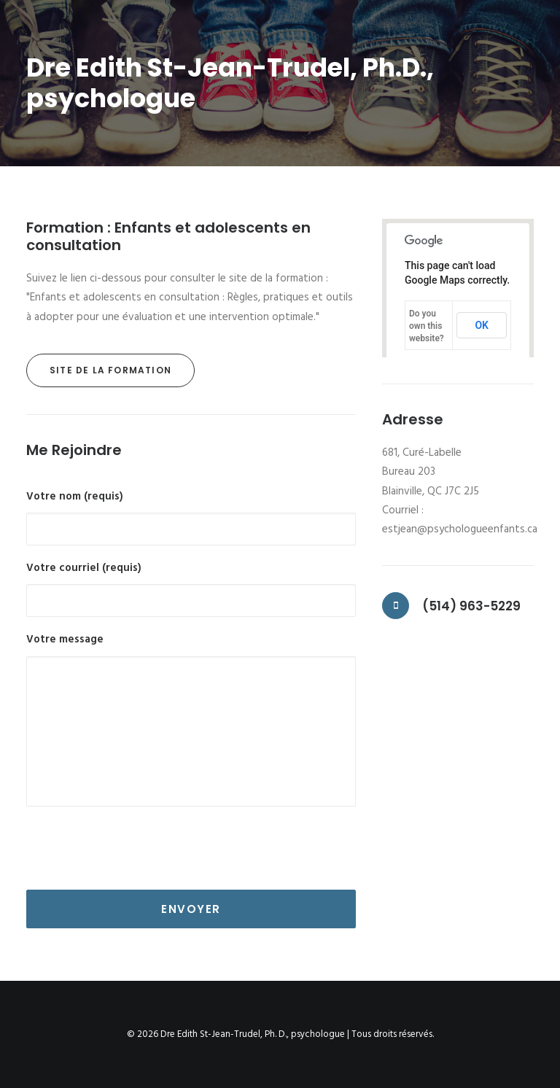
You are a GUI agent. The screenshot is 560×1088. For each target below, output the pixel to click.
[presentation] (137, 848)
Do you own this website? (426, 325)
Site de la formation (110, 370)
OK (482, 325)
